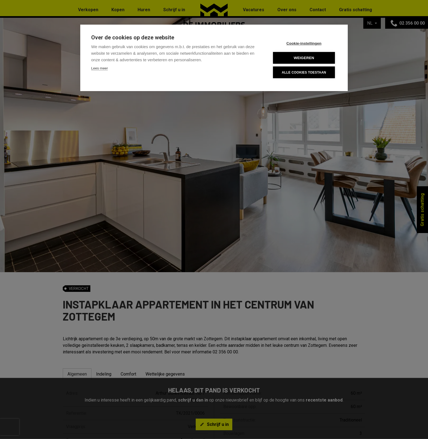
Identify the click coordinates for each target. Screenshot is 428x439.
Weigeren (304, 58)
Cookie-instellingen (303, 43)
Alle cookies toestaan (304, 72)
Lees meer (99, 68)
